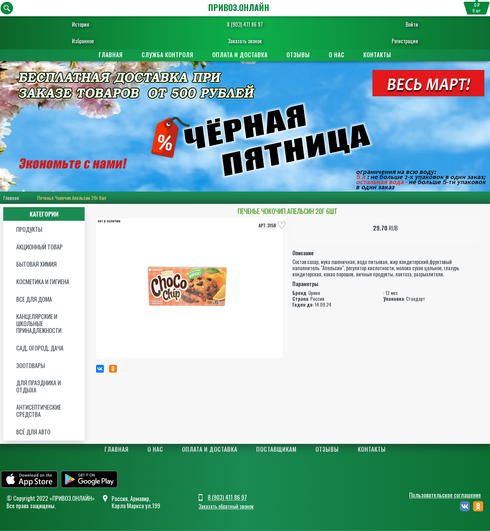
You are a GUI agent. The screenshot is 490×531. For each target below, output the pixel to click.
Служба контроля (167, 54)
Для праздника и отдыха (38, 386)
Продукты (29, 229)
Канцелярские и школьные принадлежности (39, 323)
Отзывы (298, 54)
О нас (336, 54)
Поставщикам (276, 449)
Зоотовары (30, 365)
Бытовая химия (36, 264)
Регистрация (391, 41)
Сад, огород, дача (39, 348)
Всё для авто (33, 432)
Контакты (377, 54)
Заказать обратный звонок (226, 507)
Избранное (97, 41)
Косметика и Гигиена (42, 281)
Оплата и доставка (240, 54)
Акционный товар (39, 247)
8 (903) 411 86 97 (245, 24)
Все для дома (34, 299)
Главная (111, 54)
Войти (398, 24)
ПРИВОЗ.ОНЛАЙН (238, 7)
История (95, 24)
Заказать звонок (245, 41)
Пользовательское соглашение (445, 495)
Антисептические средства (38, 410)
